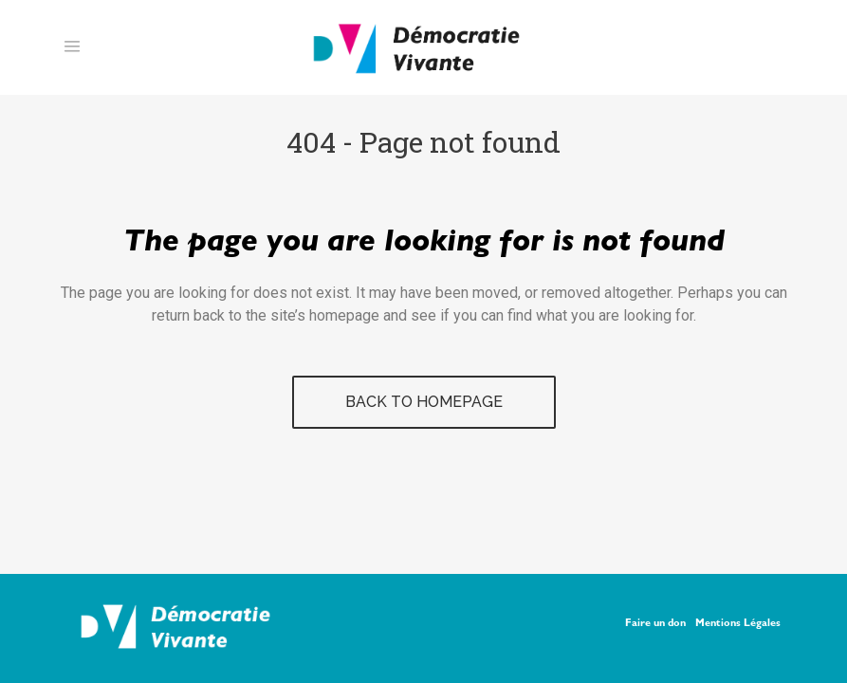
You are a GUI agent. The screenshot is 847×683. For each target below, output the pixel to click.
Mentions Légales (738, 623)
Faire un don (655, 623)
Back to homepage (424, 402)
